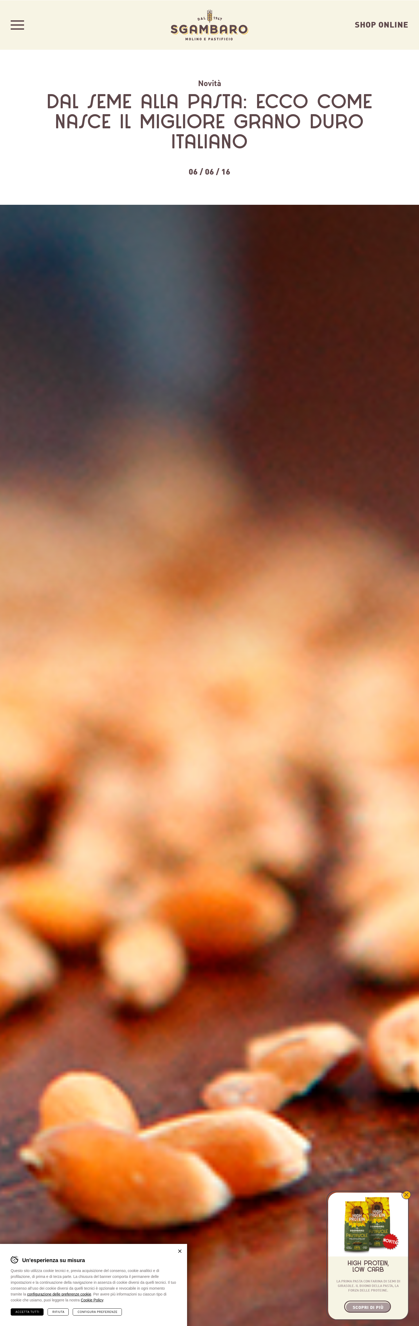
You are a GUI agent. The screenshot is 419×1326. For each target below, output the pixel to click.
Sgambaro (209, 24)
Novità (209, 82)
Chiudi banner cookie (179, 1251)
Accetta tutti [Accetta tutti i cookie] (27, 1311)
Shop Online (381, 24)
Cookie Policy (92, 1300)
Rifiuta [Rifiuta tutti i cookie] (58, 1311)
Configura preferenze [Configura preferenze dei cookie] (97, 1311)
